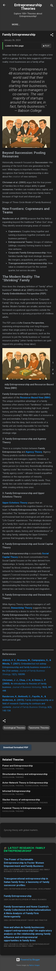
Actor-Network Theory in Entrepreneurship (25, 782)
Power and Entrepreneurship (17, 765)
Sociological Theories (14, 727)
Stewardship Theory (21, 608)
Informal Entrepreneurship (16, 791)
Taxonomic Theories (39, 727)
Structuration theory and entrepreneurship (25, 774)
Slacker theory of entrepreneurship (21, 799)
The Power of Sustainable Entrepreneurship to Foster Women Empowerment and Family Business (24, 862)
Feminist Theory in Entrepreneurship (21, 808)
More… (16, 24)
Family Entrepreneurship (17, 896)
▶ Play (46, 46)
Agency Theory (34, 452)
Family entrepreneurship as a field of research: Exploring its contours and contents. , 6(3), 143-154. (27, 703)
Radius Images (34, 965)
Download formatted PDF (15, 747)
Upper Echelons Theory (14, 502)
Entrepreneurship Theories (28, 7)
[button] (52, 35)
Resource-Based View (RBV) (35, 397)
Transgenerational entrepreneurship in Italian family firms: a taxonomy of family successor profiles (26, 882)
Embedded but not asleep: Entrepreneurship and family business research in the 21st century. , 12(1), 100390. (26, 667)
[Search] (52, 5)
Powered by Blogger (28, 959)
